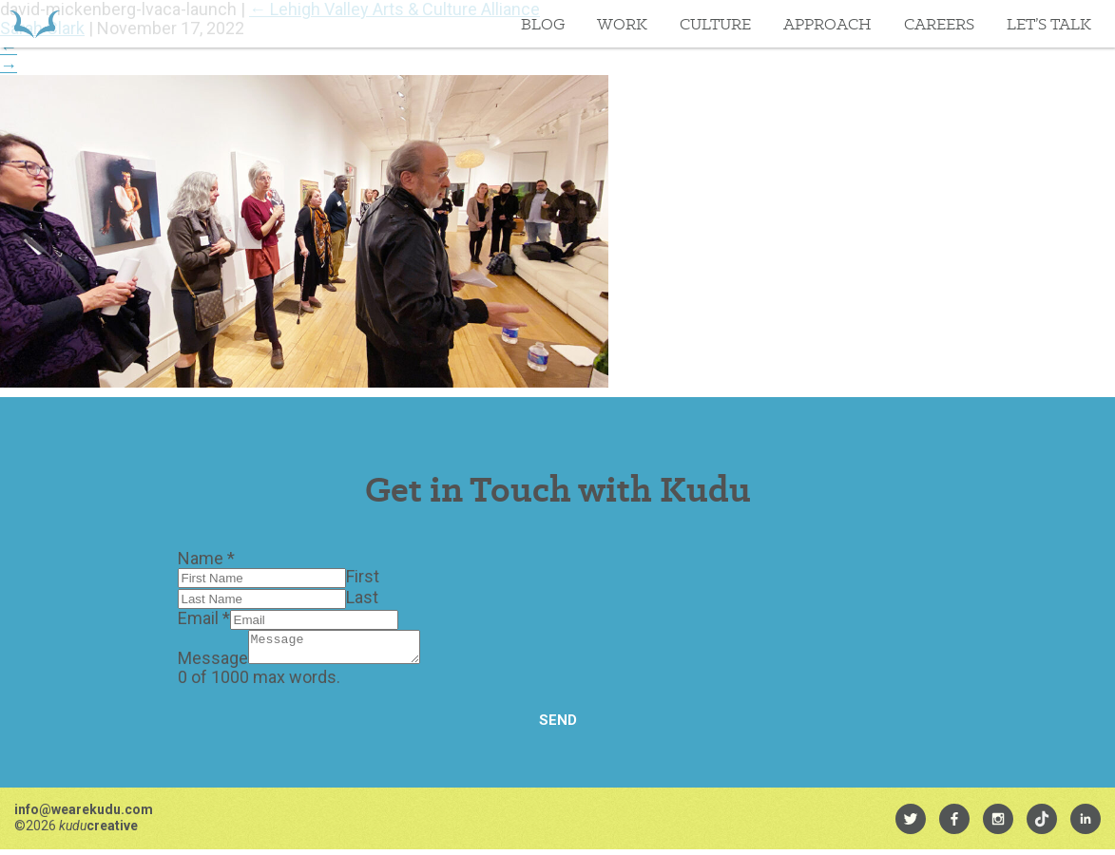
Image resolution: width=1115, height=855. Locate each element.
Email (204, 618)
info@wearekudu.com (83, 815)
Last (362, 597)
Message (213, 664)
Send (558, 725)
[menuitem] (910, 824)
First (362, 576)
